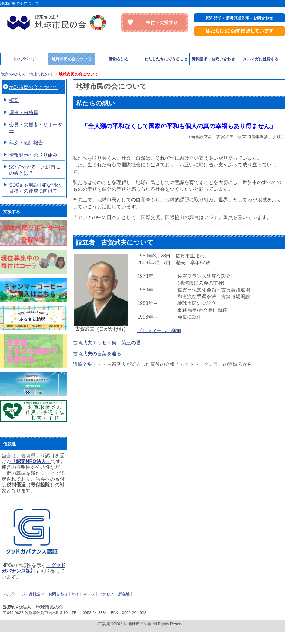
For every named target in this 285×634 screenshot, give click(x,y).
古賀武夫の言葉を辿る (97, 353)
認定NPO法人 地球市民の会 (57, 22)
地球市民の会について (71, 59)
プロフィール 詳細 (159, 330)
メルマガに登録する (260, 59)
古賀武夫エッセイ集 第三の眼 (107, 342)
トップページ (24, 59)
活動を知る (119, 59)
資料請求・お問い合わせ (213, 59)
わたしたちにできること (166, 59)
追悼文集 (82, 364)
